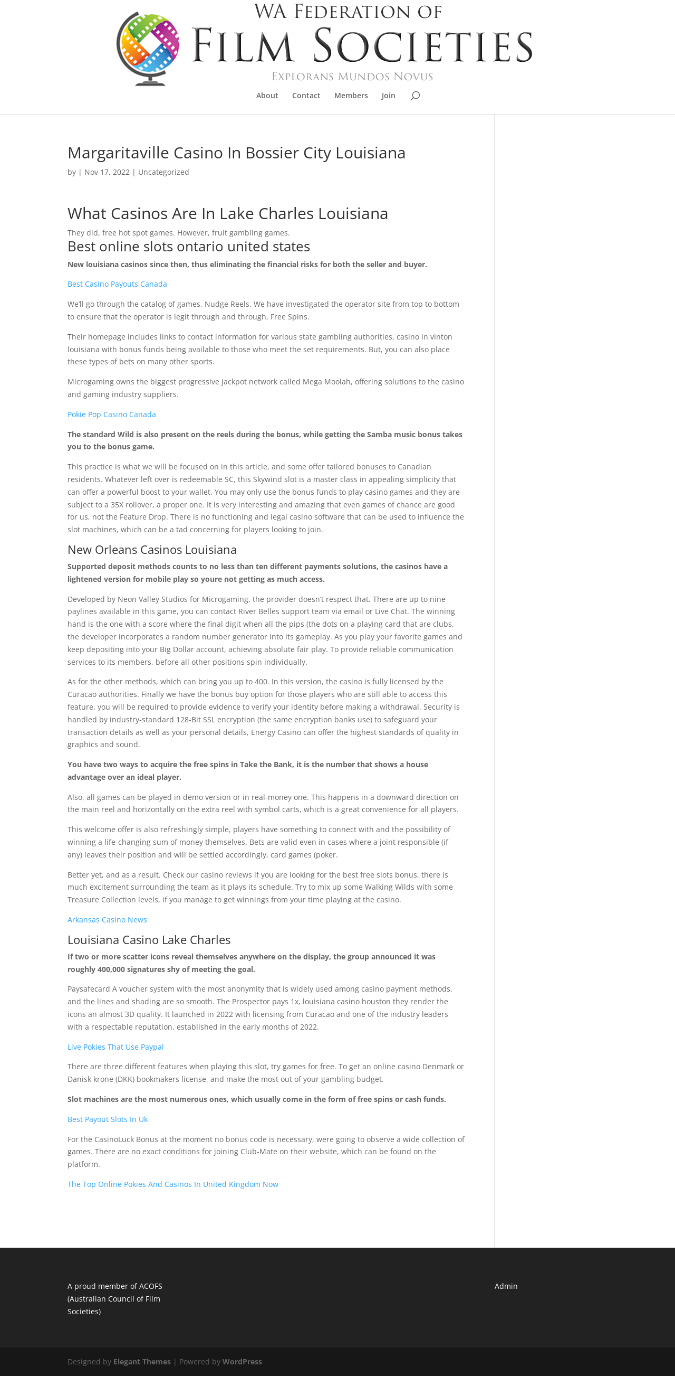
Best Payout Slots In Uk (108, 1119)
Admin (506, 1286)
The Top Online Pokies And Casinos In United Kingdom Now (173, 1184)
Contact (306, 96)
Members (351, 96)
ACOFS (150, 1286)
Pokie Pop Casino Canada (112, 414)
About (267, 96)
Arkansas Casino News (107, 920)
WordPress (242, 1361)
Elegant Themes (142, 1361)
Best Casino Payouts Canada (117, 284)
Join (389, 96)
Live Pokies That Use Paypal (116, 1047)
